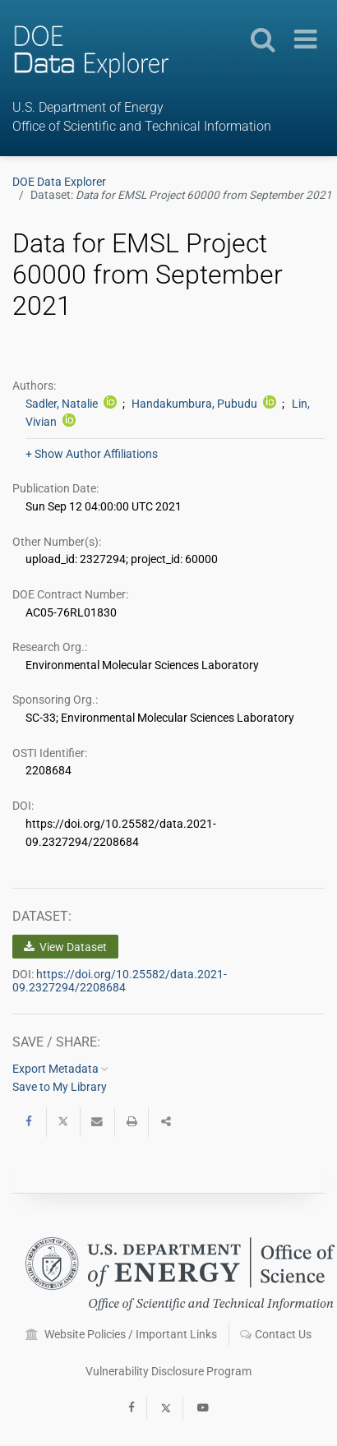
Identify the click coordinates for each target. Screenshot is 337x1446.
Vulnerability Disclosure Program (168, 1371)
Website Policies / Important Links (121, 1334)
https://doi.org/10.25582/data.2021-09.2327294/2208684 (119, 981)
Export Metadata (60, 1068)
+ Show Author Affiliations (91, 453)
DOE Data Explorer (59, 181)
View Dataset (65, 947)
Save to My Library (59, 1086)
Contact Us (276, 1334)
